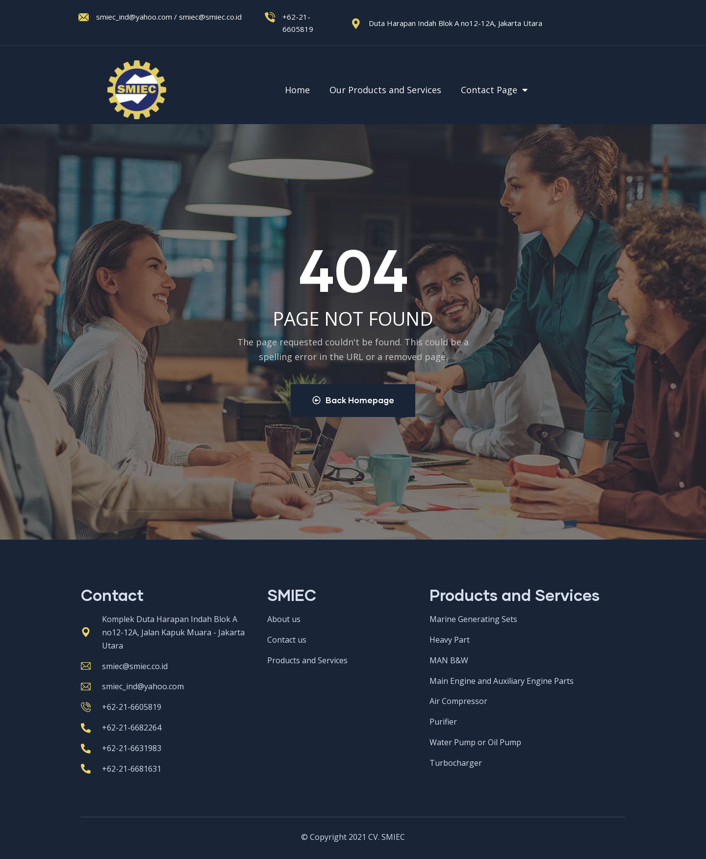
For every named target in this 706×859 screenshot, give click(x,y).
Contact (112, 595)
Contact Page (495, 89)
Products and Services (514, 595)
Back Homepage (353, 400)
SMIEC (291, 595)
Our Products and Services (385, 90)
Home (297, 90)
